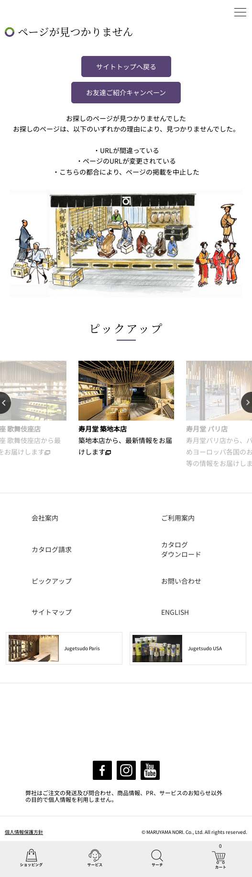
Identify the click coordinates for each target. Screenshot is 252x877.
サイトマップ (52, 612)
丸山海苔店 (29, 12)
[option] (126, 409)
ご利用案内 (178, 517)
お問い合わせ (181, 581)
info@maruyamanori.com (134, 741)
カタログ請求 (52, 549)
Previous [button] (5, 403)
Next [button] (246, 403)
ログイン (216, 12)
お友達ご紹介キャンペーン (126, 92)
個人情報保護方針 (24, 831)
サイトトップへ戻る (126, 66)
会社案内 (45, 517)
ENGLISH (175, 612)
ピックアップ (126, 328)
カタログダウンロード (181, 549)
